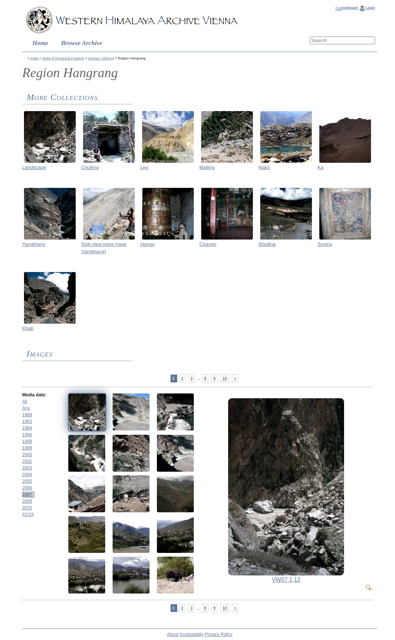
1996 (27, 434)
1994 (27, 428)
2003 (27, 468)
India (34, 58)
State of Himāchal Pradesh (63, 58)
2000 (27, 454)
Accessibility (191, 634)
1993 (27, 421)
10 (225, 378)
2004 (27, 474)
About (172, 634)
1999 (27, 448)
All (24, 401)
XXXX (28, 514)
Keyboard (349, 8)
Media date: (34, 395)
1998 (27, 441)
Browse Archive (81, 43)
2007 (27, 494)
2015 (27, 507)
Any (26, 408)
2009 (27, 501)
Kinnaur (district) (101, 58)
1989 (27, 414)
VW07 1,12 (286, 580)
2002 (27, 461)
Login (370, 8)
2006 (27, 488)
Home (40, 43)
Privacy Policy (219, 634)
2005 (27, 481)
